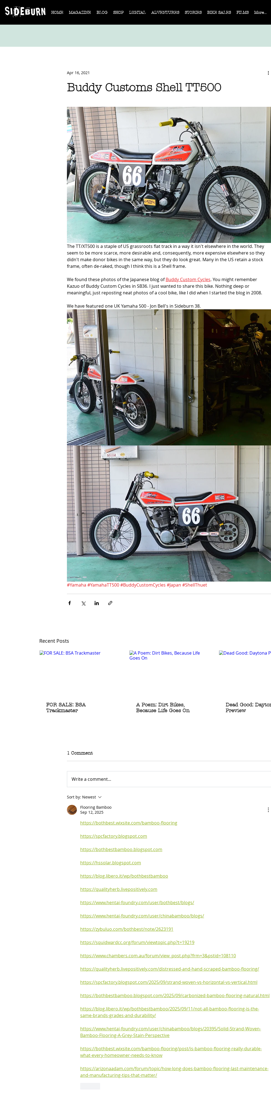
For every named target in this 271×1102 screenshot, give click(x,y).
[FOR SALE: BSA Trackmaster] (79, 672)
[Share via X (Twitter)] (83, 603)
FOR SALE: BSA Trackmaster (66, 708)
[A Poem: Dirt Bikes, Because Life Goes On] (169, 672)
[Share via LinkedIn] (96, 603)
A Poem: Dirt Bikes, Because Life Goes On (163, 708)
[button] (80, 14)
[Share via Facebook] (69, 603)
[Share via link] (110, 603)
